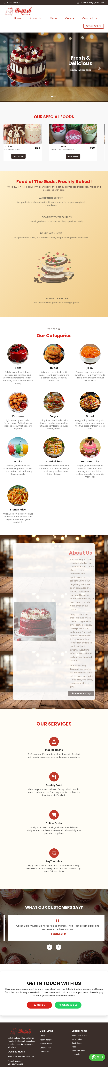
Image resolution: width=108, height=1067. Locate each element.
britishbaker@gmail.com (92, 2)
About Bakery (45, 981)
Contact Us (89, 18)
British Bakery (13, 1027)
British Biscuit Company (17, 1031)
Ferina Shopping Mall (16, 1039)
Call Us (39, 946)
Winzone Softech (77, 1060)
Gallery (69, 18)
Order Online (94, 26)
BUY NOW (20, 156)
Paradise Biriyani (14, 1035)
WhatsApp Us (68, 946)
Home (17, 18)
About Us (36, 18)
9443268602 (13, 2)
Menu (53, 18)
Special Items (46, 986)
